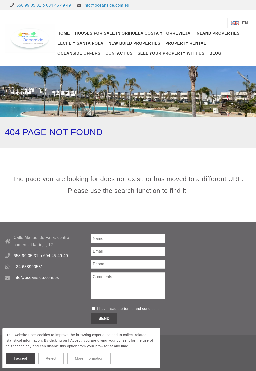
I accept (20, 358)
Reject (51, 358)
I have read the (126, 309)
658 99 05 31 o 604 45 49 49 (43, 5)
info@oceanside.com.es (106, 5)
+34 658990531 (28, 267)
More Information (89, 358)
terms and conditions (142, 309)
